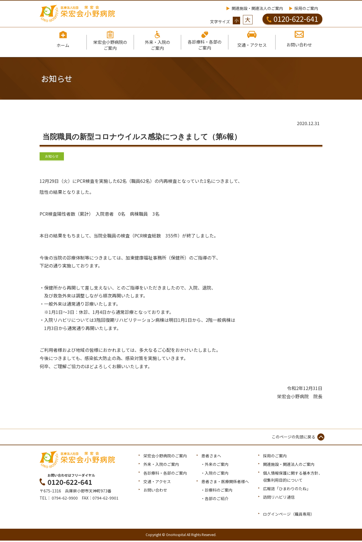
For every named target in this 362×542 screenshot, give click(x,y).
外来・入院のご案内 (161, 465)
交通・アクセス (157, 483)
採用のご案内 (306, 8)
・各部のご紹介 (215, 500)
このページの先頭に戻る (293, 438)
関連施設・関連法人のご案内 (257, 8)
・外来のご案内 (215, 465)
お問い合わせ (155, 491)
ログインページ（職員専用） (288, 516)
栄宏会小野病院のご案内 (165, 457)
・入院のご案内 (215, 474)
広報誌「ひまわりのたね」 (287, 490)
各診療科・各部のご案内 (165, 474)
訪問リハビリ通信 (279, 498)
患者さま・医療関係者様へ (225, 483)
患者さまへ (211, 457)
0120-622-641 (292, 19)
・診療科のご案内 (216, 491)
